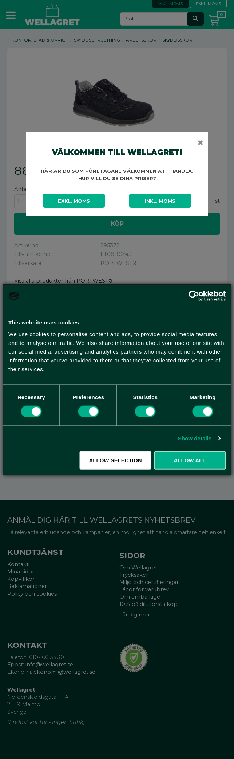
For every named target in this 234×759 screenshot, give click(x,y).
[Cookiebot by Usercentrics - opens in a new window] (194, 296)
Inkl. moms (160, 201)
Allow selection (115, 460)
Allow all (190, 460)
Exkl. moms (74, 201)
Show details (195, 438)
